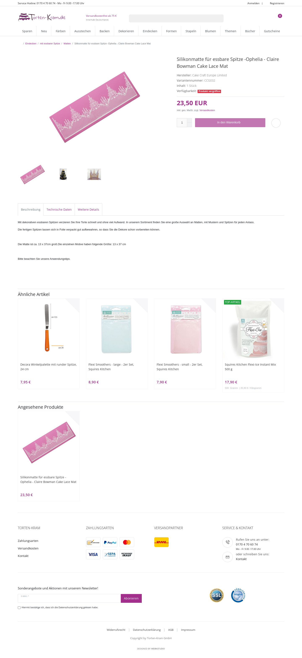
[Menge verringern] (189, 125)
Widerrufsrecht (116, 630)
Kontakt (23, 556)
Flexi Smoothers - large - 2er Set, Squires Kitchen (111, 366)
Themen (230, 31)
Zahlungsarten (28, 541)
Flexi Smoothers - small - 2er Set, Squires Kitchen (180, 366)
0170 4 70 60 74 (247, 544)
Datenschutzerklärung (147, 630)
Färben (61, 31)
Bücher (250, 31)
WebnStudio (158, 648)
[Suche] (218, 18)
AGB (170, 630)
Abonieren (131, 598)
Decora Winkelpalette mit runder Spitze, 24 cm (48, 366)
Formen (171, 31)
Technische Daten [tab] (59, 209)
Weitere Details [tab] (88, 209)
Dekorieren (126, 31)
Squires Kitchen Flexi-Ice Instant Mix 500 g (250, 366)
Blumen (210, 31)
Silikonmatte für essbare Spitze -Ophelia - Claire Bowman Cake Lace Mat (48, 479)
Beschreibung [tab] (30, 209)
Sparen (27, 31)
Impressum (188, 630)
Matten (67, 43)
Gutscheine (272, 31)
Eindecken (150, 31)
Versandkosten (207, 110)
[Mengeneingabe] (182, 122)
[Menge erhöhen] (189, 120)
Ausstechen (82, 31)
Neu (44, 31)
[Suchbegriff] (171, 18)
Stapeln (191, 31)
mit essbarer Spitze (50, 43)
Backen (105, 31)
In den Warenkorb (239, 122)
